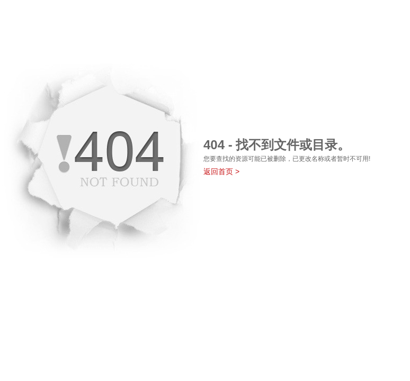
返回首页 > (221, 171)
